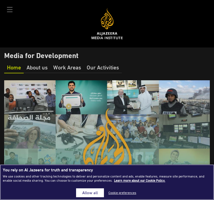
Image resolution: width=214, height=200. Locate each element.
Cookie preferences (122, 193)
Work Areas (67, 67)
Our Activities (103, 67)
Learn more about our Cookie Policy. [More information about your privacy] (139, 180)
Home (14, 67)
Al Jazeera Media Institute (107, 24)
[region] (107, 182)
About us (37, 67)
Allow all (90, 192)
